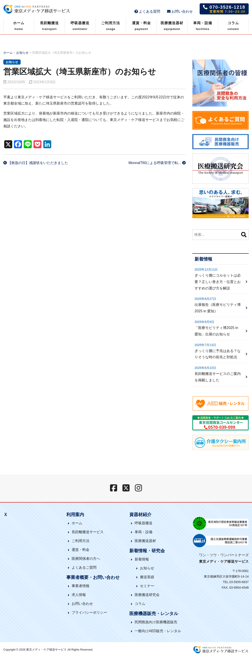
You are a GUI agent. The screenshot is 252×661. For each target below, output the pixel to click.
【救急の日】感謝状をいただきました (35, 163)
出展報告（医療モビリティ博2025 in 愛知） (218, 308)
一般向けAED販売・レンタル (158, 631)
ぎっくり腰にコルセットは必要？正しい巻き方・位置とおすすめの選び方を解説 (218, 281)
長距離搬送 (49, 26)
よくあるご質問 (84, 567)
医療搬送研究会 (147, 595)
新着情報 (142, 559)
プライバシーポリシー (89, 612)
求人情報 (79, 595)
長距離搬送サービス (88, 532)
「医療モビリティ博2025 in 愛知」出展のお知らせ (216, 331)
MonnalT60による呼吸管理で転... (157, 163)
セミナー (147, 586)
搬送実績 (147, 577)
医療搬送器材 (172, 26)
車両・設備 (202, 26)
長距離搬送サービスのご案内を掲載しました (218, 377)
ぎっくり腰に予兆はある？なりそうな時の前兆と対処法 (218, 354)
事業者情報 (80, 586)
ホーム (18, 26)
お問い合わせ (180, 11)
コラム (233, 26)
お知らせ (22, 52)
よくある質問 (147, 11)
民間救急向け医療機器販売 (156, 622)
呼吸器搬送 (80, 26)
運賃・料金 (141, 26)
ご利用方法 (110, 26)
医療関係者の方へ (86, 558)
